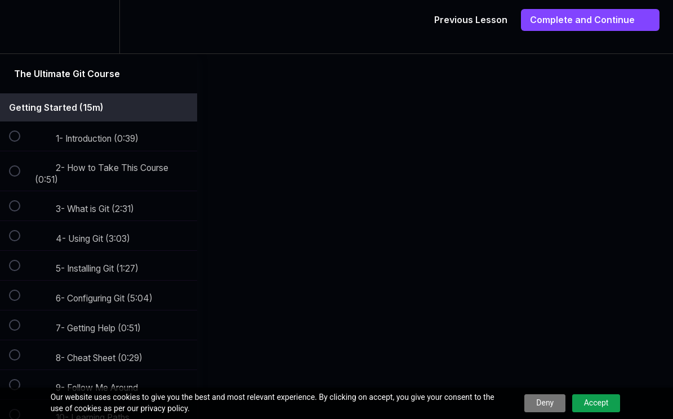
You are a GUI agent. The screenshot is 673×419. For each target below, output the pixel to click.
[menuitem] (98, 26)
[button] (21, 26)
